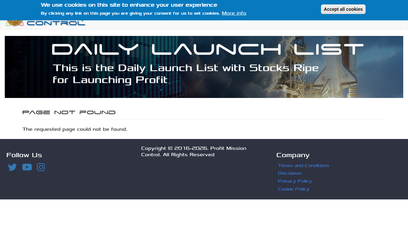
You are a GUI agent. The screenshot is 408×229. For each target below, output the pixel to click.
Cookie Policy (294, 189)
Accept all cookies (343, 7)
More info (234, 12)
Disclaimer (290, 173)
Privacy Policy (295, 181)
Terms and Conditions (303, 165)
